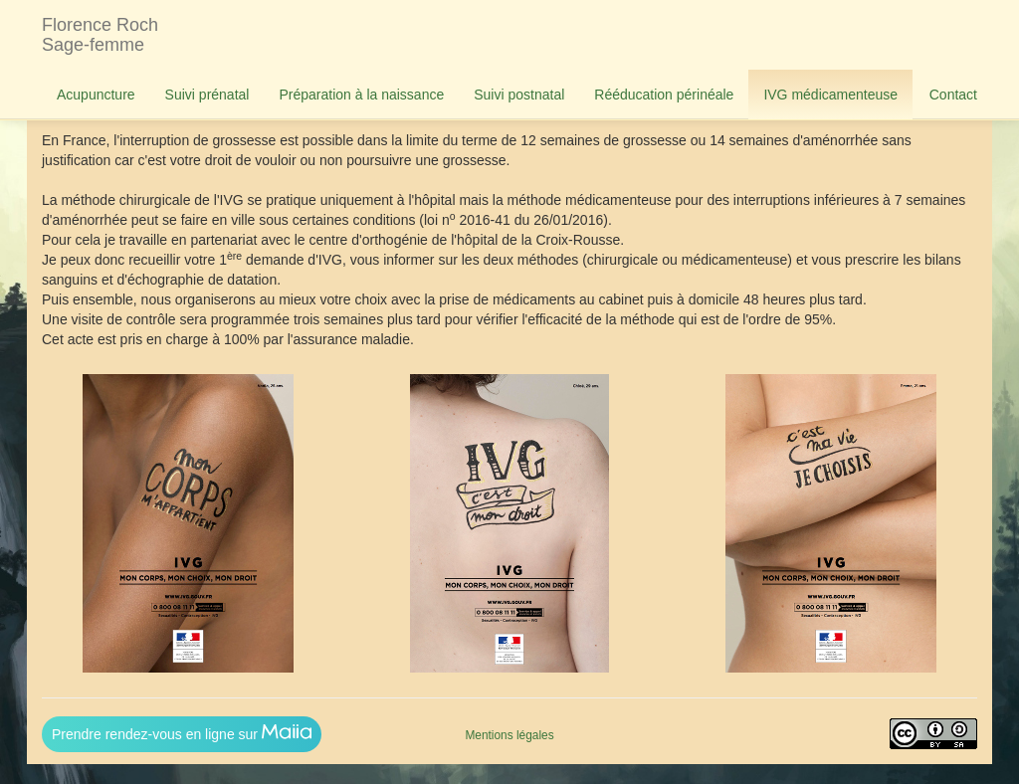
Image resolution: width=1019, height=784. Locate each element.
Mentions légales (509, 735)
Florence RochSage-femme (100, 35)
